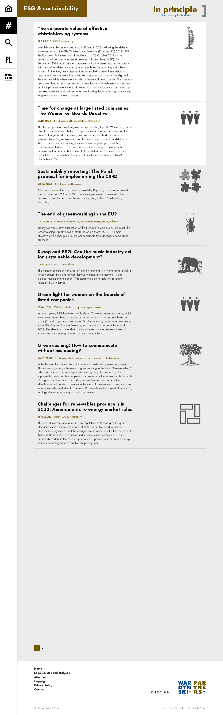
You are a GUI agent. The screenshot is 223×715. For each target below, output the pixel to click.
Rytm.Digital (200, 708)
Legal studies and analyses (52, 673)
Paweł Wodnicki (177, 708)
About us (40, 677)
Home (38, 669)
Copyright (40, 681)
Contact (39, 690)
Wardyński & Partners (51, 708)
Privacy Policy (43, 685)
